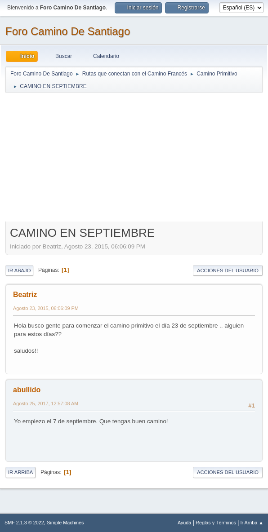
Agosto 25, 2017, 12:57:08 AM (45, 403)
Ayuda (184, 522)
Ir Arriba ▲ (252, 522)
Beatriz (25, 294)
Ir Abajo (19, 270)
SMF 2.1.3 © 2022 (24, 522)
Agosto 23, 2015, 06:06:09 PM (46, 308)
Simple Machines (65, 522)
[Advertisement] (134, 157)
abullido (26, 390)
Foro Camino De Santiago (67, 31)
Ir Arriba (20, 472)
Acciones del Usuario (228, 270)
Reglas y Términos (216, 522)
